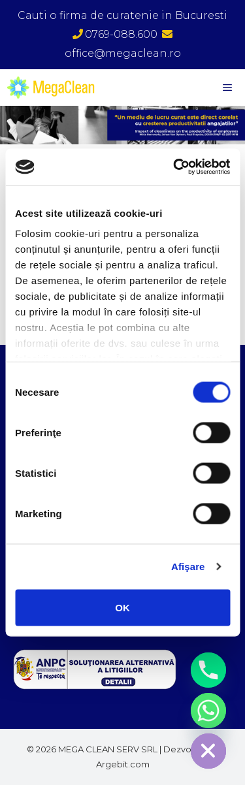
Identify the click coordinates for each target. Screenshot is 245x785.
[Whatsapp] (208, 710)
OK (122, 607)
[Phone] (208, 670)
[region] (122, 125)
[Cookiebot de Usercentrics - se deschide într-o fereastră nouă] (174, 167)
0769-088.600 (115, 34)
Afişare (188, 566)
